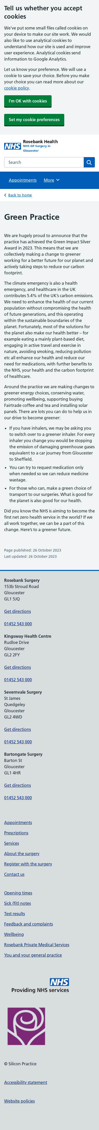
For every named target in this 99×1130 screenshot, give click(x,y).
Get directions (17, 611)
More (52, 180)
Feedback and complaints (28, 924)
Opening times (18, 893)
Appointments (23, 180)
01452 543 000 (18, 623)
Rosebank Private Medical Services (36, 944)
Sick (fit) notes (17, 903)
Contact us (14, 874)
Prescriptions (16, 832)
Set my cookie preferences (34, 119)
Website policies (19, 1101)
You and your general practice (33, 955)
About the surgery (21, 853)
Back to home (20, 195)
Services (11, 843)
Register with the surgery (28, 864)
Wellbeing (14, 934)
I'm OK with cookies (28, 101)
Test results (14, 913)
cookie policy (16, 88)
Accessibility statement (25, 1082)
